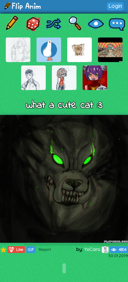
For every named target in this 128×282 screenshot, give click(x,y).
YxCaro (96, 249)
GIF (31, 249)
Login (115, 6)
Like (15, 249)
